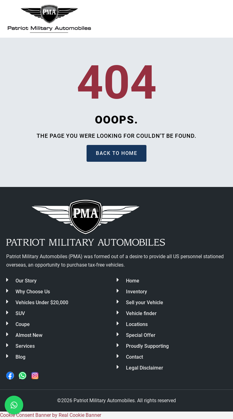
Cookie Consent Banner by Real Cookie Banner (50, 415)
